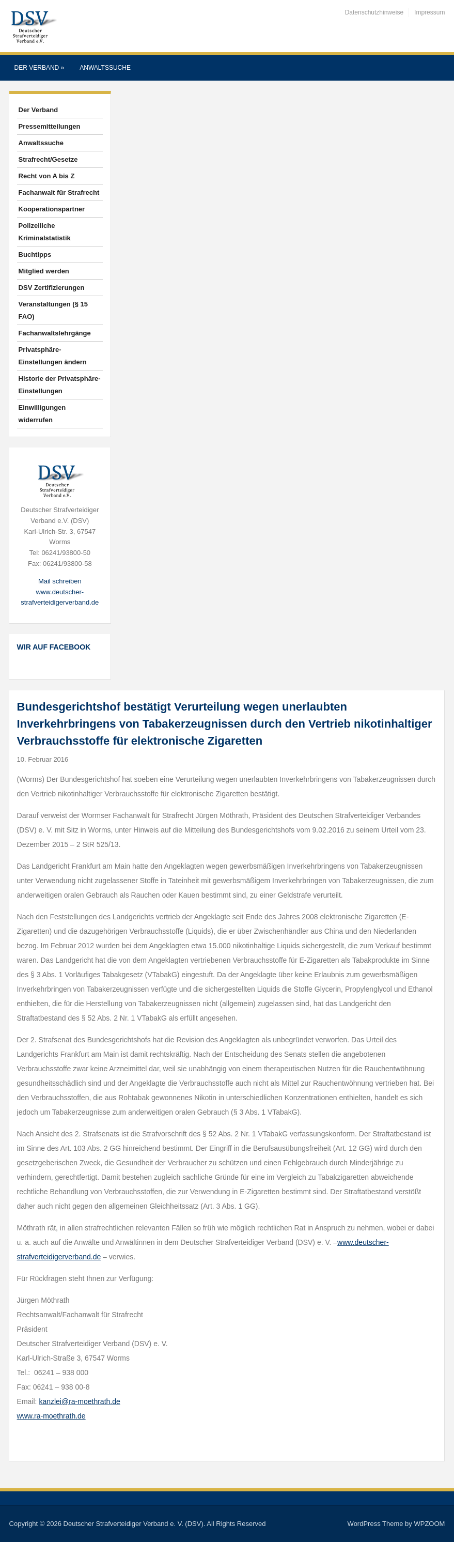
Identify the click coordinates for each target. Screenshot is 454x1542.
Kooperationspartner (52, 209)
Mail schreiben (60, 581)
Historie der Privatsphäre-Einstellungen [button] (60, 385)
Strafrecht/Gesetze (48, 159)
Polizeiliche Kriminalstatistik (45, 232)
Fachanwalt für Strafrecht (59, 192)
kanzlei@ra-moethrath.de (79, 1401)
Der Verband (39, 67)
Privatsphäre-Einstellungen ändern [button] (53, 356)
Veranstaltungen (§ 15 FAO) (53, 310)
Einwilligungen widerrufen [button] (42, 414)
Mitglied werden (44, 271)
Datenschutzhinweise (374, 12)
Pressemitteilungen (50, 126)
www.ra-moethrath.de (51, 1416)
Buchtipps (35, 254)
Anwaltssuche (105, 67)
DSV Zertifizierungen (52, 287)
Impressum (429, 12)
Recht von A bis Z (47, 176)
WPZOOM (429, 1524)
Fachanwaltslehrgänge (55, 333)
